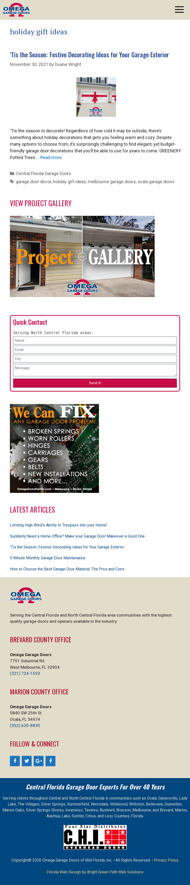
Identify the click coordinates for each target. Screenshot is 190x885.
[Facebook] (15, 761)
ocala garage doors (156, 181)
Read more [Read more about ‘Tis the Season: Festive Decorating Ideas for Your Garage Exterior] (51, 157)
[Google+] (39, 761)
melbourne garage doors (112, 181)
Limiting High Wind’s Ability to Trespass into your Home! (58, 525)
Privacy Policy (166, 860)
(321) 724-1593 (25, 673)
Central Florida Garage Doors (43, 173)
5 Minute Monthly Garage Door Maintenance (47, 558)
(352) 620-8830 (25, 725)
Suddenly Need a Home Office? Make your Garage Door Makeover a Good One (77, 536)
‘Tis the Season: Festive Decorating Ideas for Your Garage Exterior (89, 54)
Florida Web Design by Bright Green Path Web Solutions (95, 872)
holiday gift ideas (69, 181)
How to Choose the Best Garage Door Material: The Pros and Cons (67, 569)
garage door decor (33, 181)
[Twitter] (27, 761)
